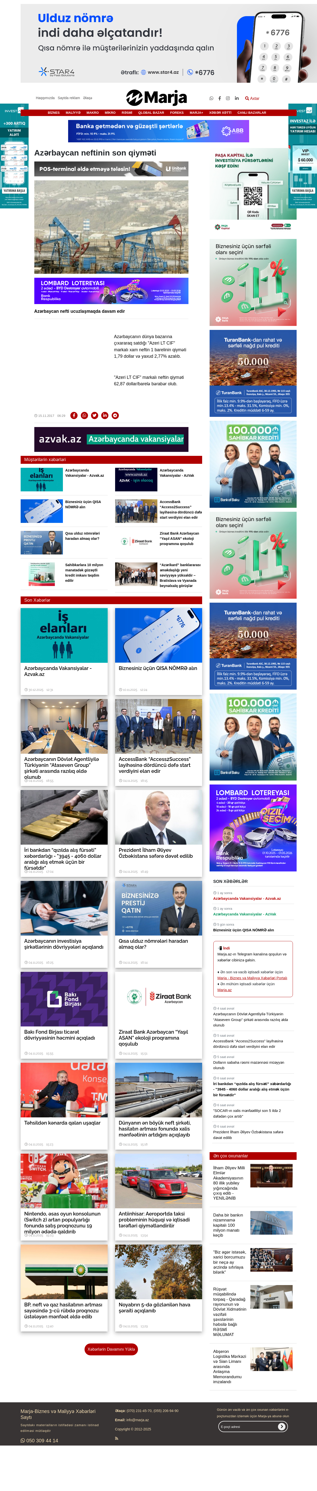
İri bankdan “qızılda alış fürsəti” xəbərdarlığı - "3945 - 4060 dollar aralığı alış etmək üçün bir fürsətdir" (252, 1089)
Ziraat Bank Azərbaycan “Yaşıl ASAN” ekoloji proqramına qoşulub (179, 538)
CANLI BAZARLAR (251, 113)
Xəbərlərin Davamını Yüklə (111, 1349)
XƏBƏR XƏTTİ (220, 113)
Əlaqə (87, 98)
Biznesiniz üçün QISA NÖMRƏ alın (243, 930)
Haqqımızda (45, 98)
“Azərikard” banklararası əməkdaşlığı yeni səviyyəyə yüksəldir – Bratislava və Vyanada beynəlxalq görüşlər (180, 575)
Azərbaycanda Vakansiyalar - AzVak (244, 914)
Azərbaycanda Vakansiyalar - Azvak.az (247, 898)
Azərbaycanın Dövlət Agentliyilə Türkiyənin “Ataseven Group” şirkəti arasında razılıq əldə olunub (250, 1019)
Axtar (252, 98)
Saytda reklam (69, 98)
